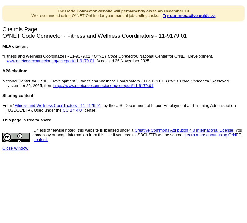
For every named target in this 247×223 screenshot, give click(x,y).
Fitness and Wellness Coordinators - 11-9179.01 (58, 105)
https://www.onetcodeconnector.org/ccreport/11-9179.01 (103, 85)
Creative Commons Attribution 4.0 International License (184, 130)
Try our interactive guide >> (189, 15)
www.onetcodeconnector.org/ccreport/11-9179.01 (50, 61)
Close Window (15, 148)
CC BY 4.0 (72, 110)
